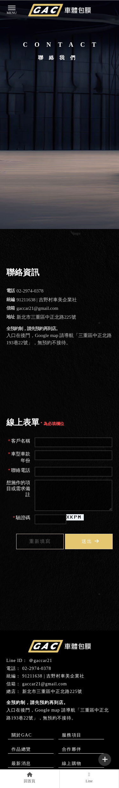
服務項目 (72, 735)
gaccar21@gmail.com (44, 684)
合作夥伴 (72, 749)
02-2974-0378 (36, 668)
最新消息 (21, 763)
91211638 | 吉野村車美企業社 (53, 676)
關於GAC (21, 735)
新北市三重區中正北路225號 (52, 691)
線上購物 (72, 763)
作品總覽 (21, 749)
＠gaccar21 (40, 660)
